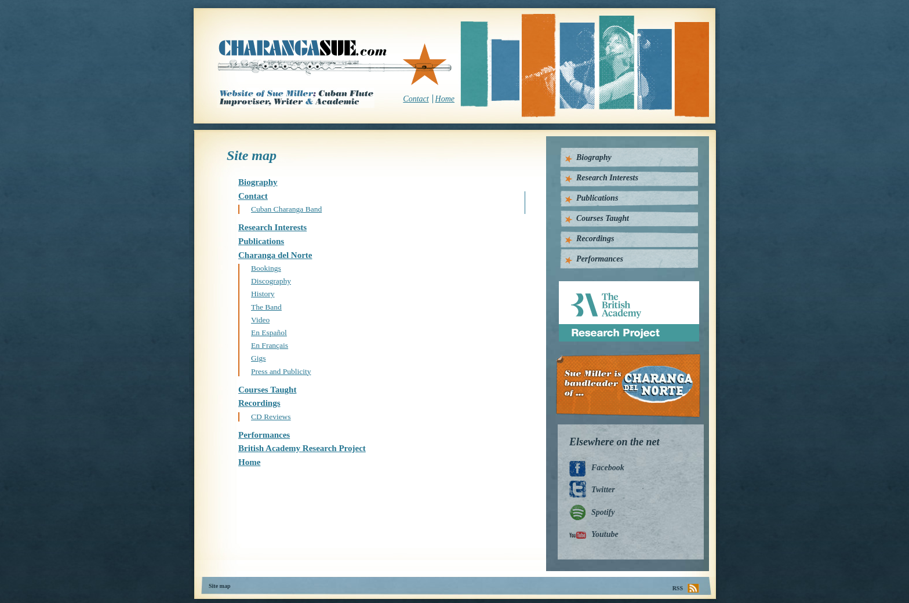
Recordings (259, 403)
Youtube (605, 534)
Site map (220, 586)
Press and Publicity (281, 371)
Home (444, 99)
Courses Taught (267, 389)
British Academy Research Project (302, 448)
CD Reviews (271, 416)
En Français (269, 345)
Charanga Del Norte (632, 386)
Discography (271, 281)
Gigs (258, 358)
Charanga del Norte (275, 255)
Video (260, 319)
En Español (269, 332)
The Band (266, 307)
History (263, 293)
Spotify (603, 512)
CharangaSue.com (335, 63)
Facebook (607, 467)
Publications (261, 241)
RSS (677, 588)
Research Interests (272, 227)
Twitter (603, 489)
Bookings (266, 268)
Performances (264, 434)
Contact (415, 99)
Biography (258, 182)
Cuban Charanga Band (286, 209)
